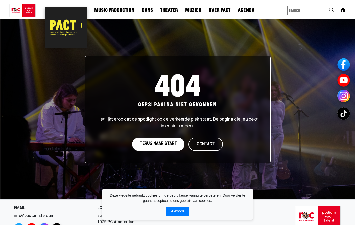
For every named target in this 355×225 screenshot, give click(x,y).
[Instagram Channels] (343, 96)
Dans (147, 10)
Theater (169, 10)
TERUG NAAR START (158, 144)
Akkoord (177, 211)
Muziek (193, 10)
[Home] (343, 10)
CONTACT (206, 144)
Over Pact (219, 10)
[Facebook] (343, 64)
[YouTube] (343, 80)
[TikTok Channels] (343, 113)
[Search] (331, 9)
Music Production (114, 10)
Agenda (246, 10)
